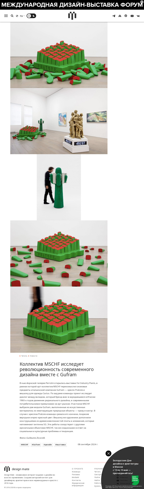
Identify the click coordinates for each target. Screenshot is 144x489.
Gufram (36, 444)
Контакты (76, 480)
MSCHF (25, 444)
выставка (61, 444)
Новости (33, 356)
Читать (24, 356)
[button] (108, 453)
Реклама (76, 474)
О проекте (77, 469)
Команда (76, 471)
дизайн (48, 444)
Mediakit (75, 477)
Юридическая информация (78, 484)
